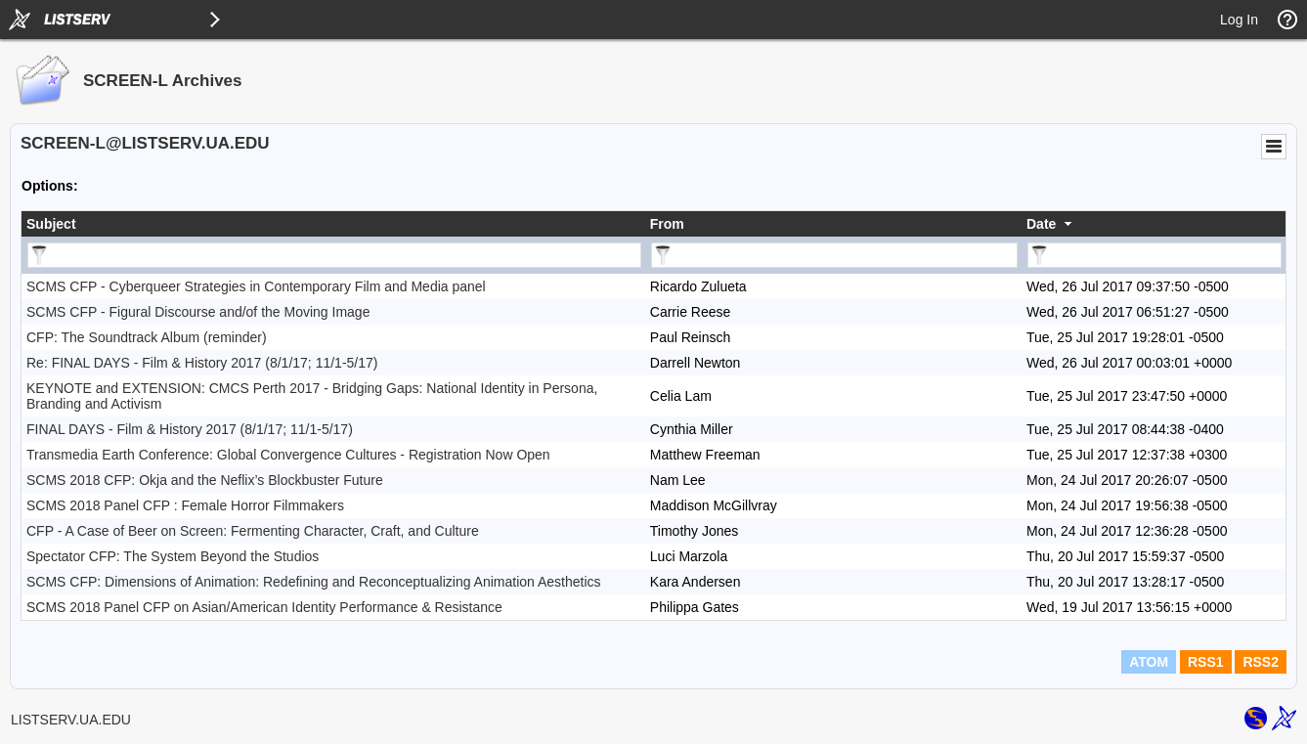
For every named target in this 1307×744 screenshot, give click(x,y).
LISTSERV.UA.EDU (71, 719)
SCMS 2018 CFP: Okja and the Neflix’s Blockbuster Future (204, 480)
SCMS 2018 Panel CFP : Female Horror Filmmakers (185, 505)
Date (1041, 224)
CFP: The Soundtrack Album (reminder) (146, 337)
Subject (51, 224)
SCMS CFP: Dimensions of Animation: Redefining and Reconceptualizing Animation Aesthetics (313, 582)
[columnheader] (333, 224)
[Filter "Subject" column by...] (334, 255)
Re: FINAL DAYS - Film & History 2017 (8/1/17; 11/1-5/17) (201, 363)
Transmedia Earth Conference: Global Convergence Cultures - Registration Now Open (288, 454)
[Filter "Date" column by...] (1154, 255)
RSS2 (1260, 662)
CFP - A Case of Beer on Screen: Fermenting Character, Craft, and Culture (252, 531)
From (667, 224)
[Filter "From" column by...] (834, 255)
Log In (1239, 19)
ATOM (1148, 662)
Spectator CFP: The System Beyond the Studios (172, 556)
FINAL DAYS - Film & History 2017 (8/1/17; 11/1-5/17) (189, 429)
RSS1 (1206, 662)
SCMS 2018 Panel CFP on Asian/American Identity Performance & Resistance (264, 607)
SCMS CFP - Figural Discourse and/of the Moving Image (198, 312)
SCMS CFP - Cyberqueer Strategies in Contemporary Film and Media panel (256, 286)
